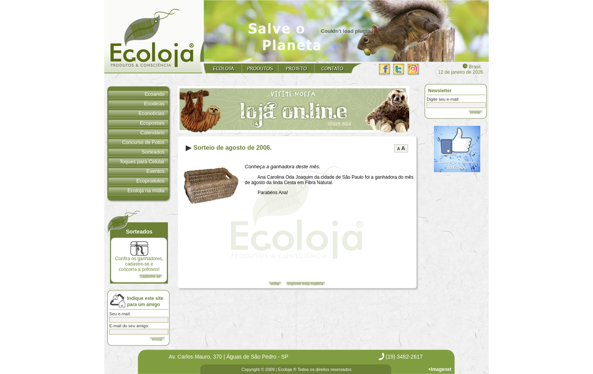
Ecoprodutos (150, 181)
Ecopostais (152, 123)
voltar (275, 284)
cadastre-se (151, 276)
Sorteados (153, 152)
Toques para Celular (142, 161)
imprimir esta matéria (306, 284)
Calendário (152, 132)
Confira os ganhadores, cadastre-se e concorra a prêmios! (139, 256)
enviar (475, 112)
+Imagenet (439, 369)
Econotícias (151, 113)
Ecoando (154, 94)
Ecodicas (154, 104)
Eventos (155, 171)
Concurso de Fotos (143, 142)
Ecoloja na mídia (145, 190)
